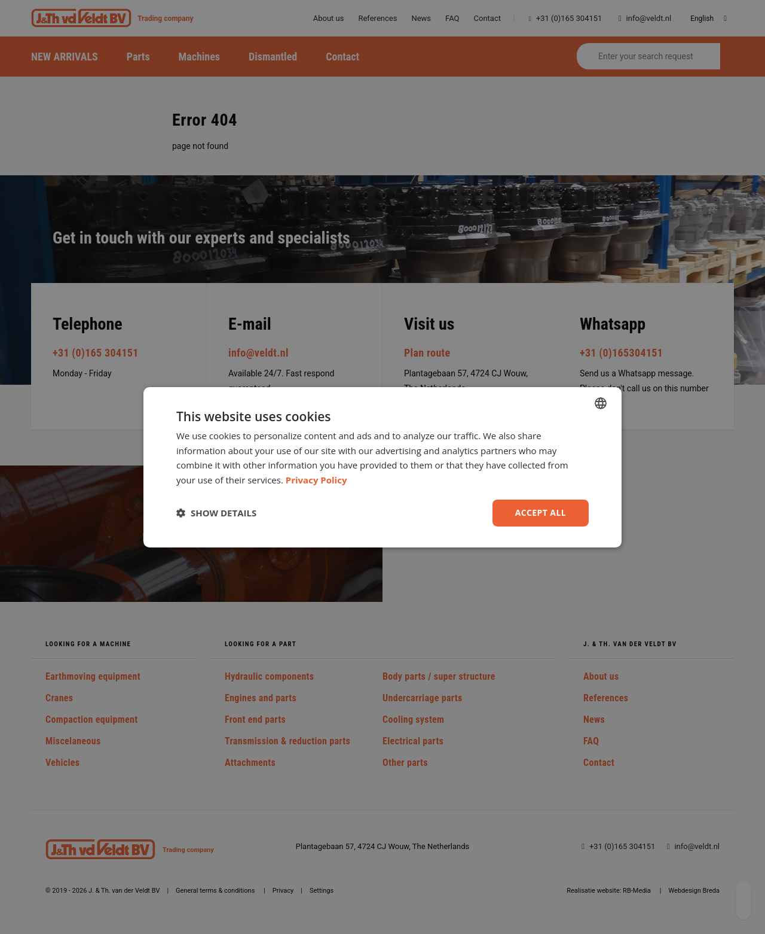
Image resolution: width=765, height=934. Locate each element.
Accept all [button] (540, 512)
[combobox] (601, 403)
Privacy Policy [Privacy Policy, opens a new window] (316, 480)
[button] (216, 512)
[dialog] (382, 467)
